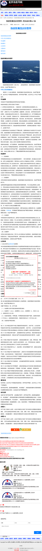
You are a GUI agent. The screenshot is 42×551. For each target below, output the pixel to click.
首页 (2, 12)
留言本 (31, 12)
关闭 (33, 292)
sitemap (22, 550)
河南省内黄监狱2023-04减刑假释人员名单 (24, 479)
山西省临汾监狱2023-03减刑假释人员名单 (24, 492)
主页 (1, 17)
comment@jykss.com (11, 449)
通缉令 (38, 15)
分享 (26, 429)
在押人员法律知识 (8, 17)
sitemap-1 (26, 550)
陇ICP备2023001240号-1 (28, 548)
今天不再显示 (27, 292)
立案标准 (3, 48)
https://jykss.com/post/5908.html (16, 437)
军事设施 (8, 210)
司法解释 (3, 41)
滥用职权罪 (11, 244)
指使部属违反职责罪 (20, 28)
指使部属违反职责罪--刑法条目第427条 (24, 17)
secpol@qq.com (20, 449)
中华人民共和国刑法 (6, 38)
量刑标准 (3, 51)
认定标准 (3, 46)
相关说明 (3, 53)
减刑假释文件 (20, 485)
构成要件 (3, 43)
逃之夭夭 (5, 24)
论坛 (2, 15)
